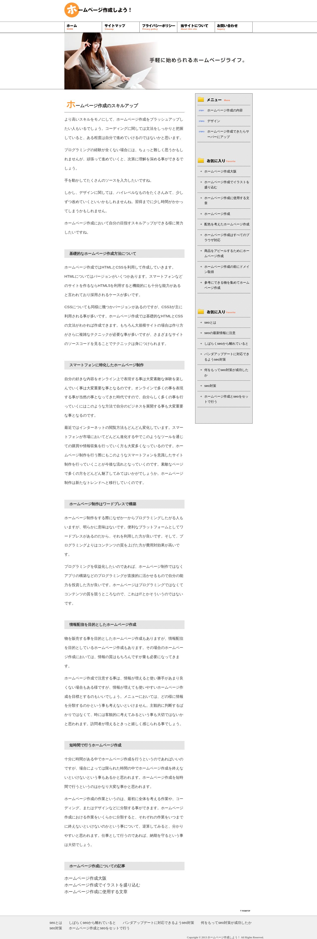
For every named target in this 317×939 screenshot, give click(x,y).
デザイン (86, 192)
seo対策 (210, 386)
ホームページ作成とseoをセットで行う (226, 399)
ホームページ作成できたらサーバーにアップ (228, 134)
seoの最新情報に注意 (220, 333)
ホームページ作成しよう (223, 937)
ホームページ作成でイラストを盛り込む (102, 885)
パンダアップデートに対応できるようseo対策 (226, 356)
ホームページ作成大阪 (85, 878)
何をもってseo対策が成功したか (226, 372)
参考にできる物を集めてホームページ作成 (226, 285)
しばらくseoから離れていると (226, 343)
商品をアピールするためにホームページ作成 (226, 253)
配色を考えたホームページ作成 (226, 224)
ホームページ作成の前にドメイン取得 (226, 269)
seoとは (210, 322)
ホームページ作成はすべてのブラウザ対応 (226, 237)
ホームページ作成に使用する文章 (96, 891)
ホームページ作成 (131, 119)
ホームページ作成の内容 (225, 110)
